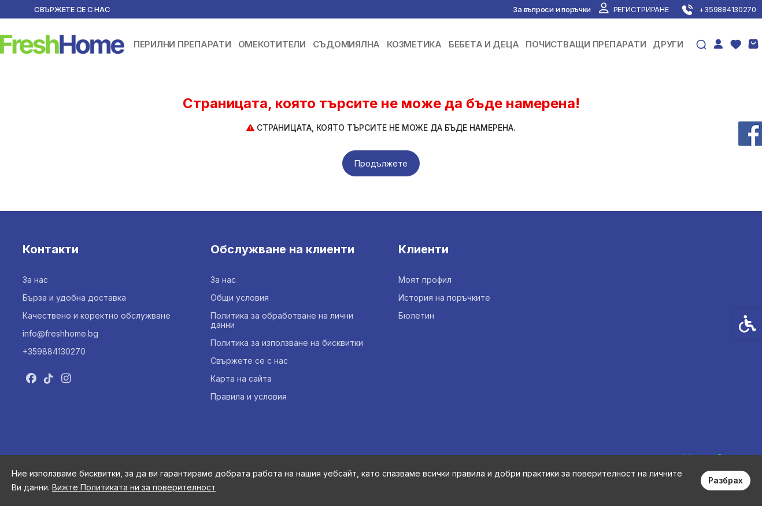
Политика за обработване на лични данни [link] (281, 320)
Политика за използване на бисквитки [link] (286, 343)
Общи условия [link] (239, 297)
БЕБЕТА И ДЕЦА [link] (484, 44)
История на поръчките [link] (444, 297)
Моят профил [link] (425, 280)
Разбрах (725, 480)
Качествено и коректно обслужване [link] (97, 315)
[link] (633, 9)
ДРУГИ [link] (668, 44)
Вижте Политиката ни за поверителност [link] (134, 487)
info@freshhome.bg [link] (60, 333)
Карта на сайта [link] (241, 378)
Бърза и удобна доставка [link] (74, 297)
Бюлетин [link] (416, 315)
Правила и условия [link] (248, 396)
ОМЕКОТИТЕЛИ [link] (272, 44)
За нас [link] (35, 280)
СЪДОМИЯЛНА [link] (346, 44)
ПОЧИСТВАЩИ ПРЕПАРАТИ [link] (586, 44)
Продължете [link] (381, 163)
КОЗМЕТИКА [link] (414, 44)
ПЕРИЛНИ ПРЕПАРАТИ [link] (182, 44)
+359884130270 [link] (54, 351)
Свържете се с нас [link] (72, 9)
